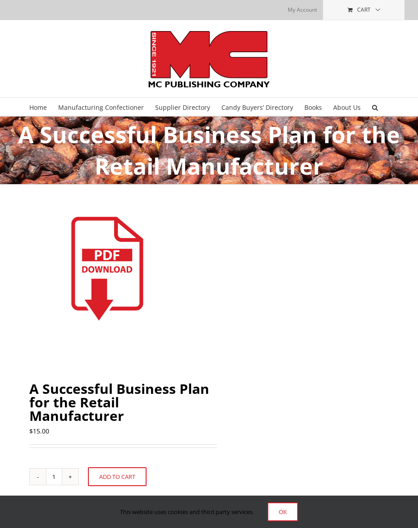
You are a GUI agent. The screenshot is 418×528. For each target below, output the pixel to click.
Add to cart (117, 477)
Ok (283, 512)
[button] (375, 107)
